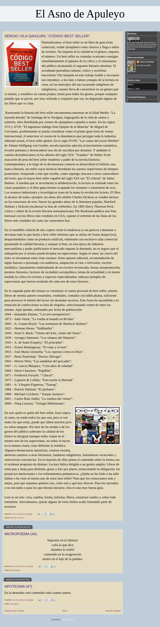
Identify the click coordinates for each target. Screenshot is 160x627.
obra (133, 43)
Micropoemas (15, 570)
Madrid (130, 84)
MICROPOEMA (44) (20, 534)
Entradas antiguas (113, 610)
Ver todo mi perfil (143, 65)
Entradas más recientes (14, 610)
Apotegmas (14, 604)
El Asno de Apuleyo (80, 14)
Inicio (64, 610)
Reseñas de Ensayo (17, 518)
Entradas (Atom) (68, 619)
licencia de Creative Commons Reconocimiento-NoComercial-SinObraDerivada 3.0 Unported (142, 46)
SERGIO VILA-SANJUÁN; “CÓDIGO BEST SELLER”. (47, 36)
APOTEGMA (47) (18, 586)
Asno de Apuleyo (147, 62)
